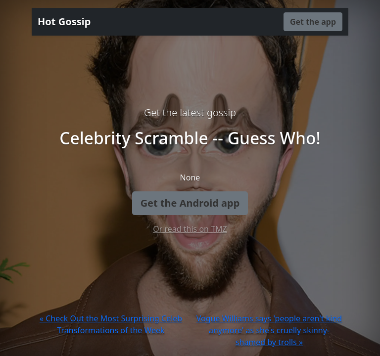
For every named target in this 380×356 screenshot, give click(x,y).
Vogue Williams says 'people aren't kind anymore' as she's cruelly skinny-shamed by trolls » (269, 330)
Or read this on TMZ (190, 228)
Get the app (313, 21)
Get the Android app (190, 203)
